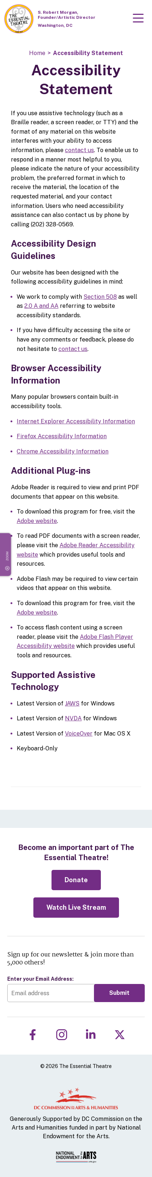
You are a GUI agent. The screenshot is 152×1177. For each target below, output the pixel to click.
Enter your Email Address (40, 979)
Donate (76, 880)
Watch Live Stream (76, 907)
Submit (119, 992)
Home (37, 53)
